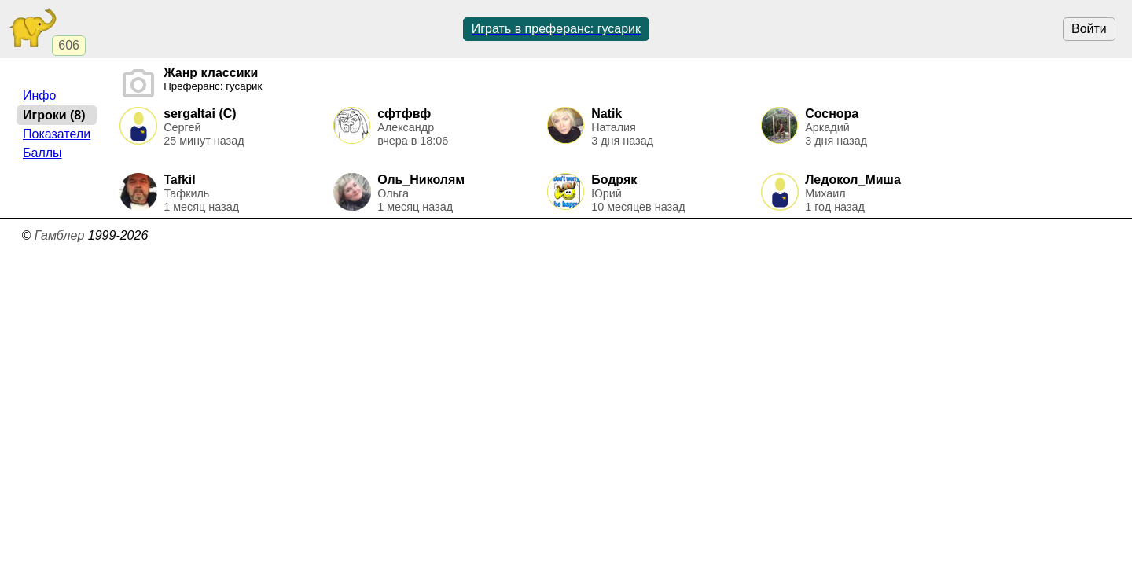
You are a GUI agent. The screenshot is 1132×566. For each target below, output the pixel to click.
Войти (1089, 28)
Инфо (39, 95)
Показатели (56, 134)
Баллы (42, 153)
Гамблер (60, 235)
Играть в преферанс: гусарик (556, 28)
